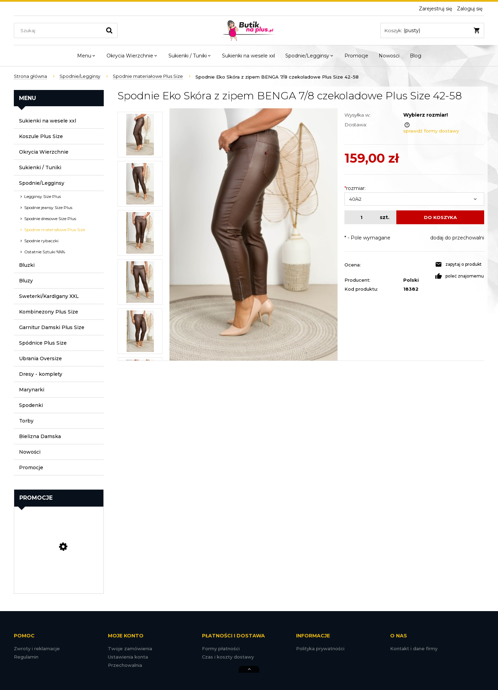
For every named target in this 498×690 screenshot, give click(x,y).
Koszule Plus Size (41, 136)
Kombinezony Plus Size (48, 312)
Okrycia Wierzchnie (43, 152)
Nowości (29, 452)
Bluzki (27, 265)
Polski (411, 280)
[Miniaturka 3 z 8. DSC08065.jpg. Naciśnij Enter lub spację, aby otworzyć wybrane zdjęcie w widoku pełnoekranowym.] (140, 233)
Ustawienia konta (128, 657)
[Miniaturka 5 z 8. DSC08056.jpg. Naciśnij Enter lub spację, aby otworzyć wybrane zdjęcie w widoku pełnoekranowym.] (140, 331)
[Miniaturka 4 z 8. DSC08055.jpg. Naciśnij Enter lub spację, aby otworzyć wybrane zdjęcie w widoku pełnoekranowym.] (140, 282)
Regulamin (26, 657)
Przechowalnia (125, 665)
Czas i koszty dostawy (228, 657)
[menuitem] (86, 55)
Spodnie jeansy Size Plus (48, 207)
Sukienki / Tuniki (40, 167)
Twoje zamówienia (130, 648)
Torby (26, 421)
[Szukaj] (109, 30)
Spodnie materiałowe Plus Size (54, 229)
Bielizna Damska (40, 436)
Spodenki (31, 405)
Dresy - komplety (40, 374)
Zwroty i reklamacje (37, 648)
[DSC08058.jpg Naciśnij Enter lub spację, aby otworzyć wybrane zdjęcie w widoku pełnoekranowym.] (253, 234)
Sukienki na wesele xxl (47, 121)
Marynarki (31, 390)
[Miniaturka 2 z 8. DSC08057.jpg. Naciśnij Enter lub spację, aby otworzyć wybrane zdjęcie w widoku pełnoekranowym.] (140, 184)
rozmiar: (355, 188)
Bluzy (26, 281)
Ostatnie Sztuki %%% (44, 251)
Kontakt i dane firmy (413, 648)
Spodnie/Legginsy (41, 183)
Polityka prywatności (320, 648)
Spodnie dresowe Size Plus (50, 218)
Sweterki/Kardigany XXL (49, 296)
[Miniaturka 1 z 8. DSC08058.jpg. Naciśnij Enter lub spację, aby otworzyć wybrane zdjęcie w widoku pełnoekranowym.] (140, 134)
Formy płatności (221, 648)
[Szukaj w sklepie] (59, 30)
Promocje (31, 467)
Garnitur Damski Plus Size (51, 327)
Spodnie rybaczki (41, 240)
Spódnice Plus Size (43, 343)
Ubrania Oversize (40, 358)
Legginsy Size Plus (42, 196)
